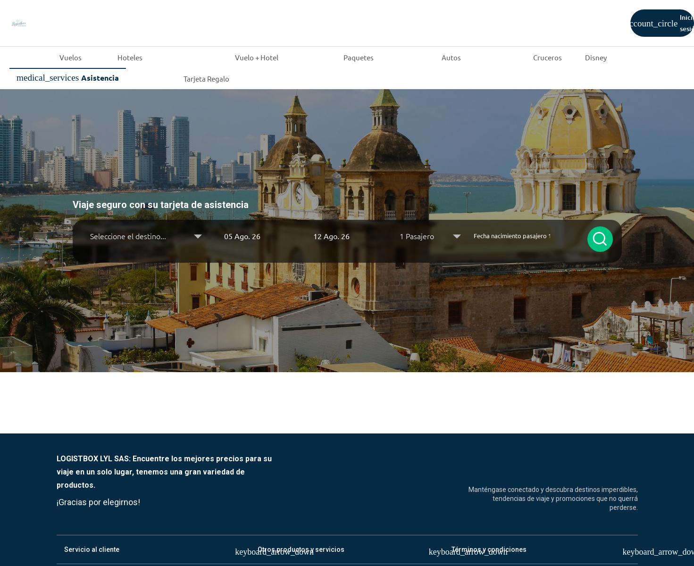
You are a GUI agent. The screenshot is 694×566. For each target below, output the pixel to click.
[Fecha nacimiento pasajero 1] (512, 235)
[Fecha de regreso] (347, 235)
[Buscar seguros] (600, 239)
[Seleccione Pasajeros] (430, 235)
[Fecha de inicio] (257, 235)
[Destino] (146, 235)
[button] (257, 235)
